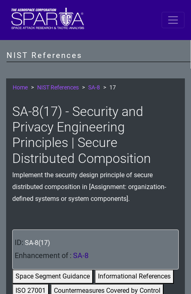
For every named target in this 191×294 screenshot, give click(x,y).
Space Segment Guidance (53, 276)
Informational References (134, 276)
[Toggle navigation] (173, 20)
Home (20, 87)
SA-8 (94, 87)
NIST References (58, 87)
